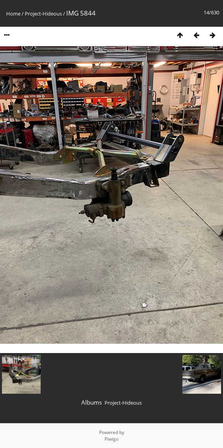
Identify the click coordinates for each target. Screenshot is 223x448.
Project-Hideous (43, 13)
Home (13, 13)
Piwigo (111, 439)
